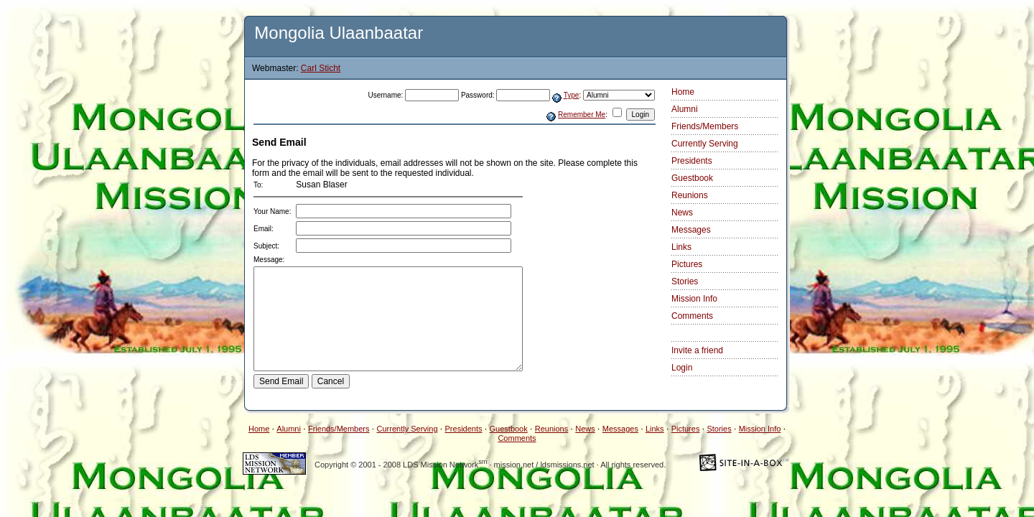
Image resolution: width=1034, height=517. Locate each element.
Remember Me (581, 114)
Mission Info (694, 299)
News (682, 213)
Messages (691, 230)
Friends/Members (704, 126)
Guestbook (692, 178)
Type (571, 95)
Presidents (691, 161)
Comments (692, 316)
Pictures (686, 264)
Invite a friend (697, 350)
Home (682, 92)
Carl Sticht (320, 68)
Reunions (689, 195)
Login (681, 368)
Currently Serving (704, 144)
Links (681, 247)
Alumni (684, 109)
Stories (684, 281)
